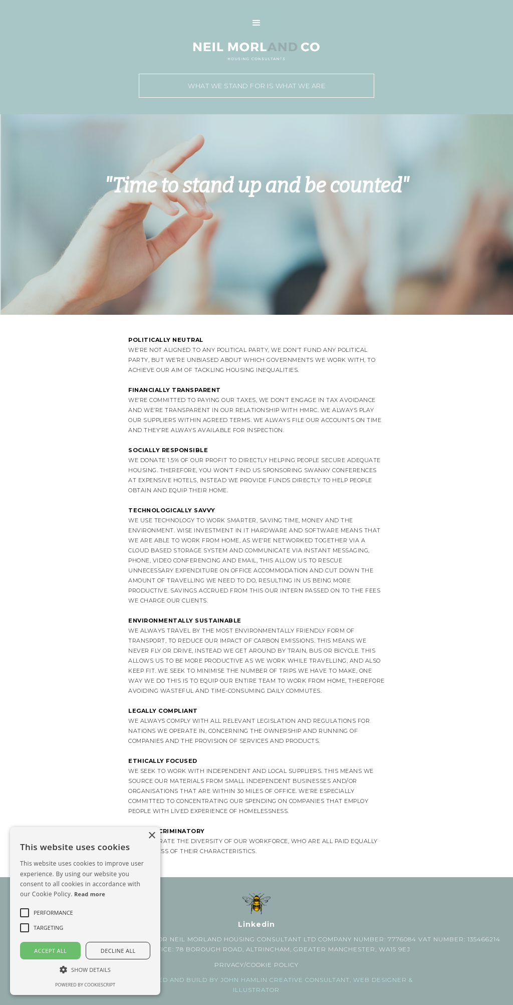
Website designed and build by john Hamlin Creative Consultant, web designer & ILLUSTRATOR (256, 984)
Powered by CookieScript (85, 984)
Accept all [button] (50, 950)
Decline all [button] (118, 950)
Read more (89, 894)
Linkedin (256, 924)
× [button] (151, 836)
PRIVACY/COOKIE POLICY (256, 964)
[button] (257, 23)
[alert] (85, 911)
